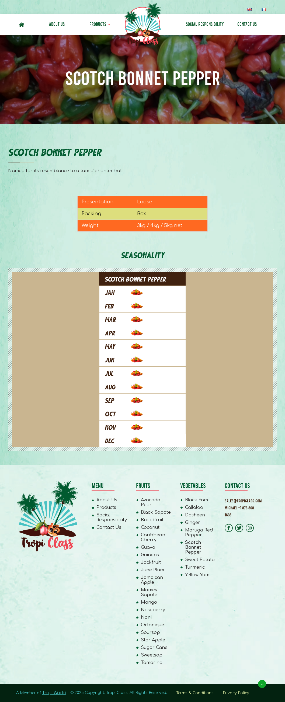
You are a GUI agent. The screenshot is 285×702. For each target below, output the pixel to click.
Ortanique (152, 625)
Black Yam (196, 500)
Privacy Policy (236, 693)
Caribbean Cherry (153, 537)
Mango (149, 602)
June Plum (152, 570)
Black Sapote (156, 512)
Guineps (150, 554)
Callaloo (194, 507)
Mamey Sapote (149, 592)
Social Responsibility (205, 24)
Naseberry (153, 609)
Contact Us (247, 24)
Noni (146, 617)
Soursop (150, 632)
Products (97, 24)
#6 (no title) (21, 24)
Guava (148, 547)
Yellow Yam (197, 574)
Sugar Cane (154, 647)
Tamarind (151, 662)
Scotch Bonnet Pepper (193, 547)
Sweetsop (151, 655)
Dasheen (195, 515)
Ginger (192, 522)
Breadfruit (152, 519)
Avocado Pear (150, 502)
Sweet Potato (200, 559)
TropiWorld (54, 692)
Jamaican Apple (152, 580)
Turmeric (195, 567)
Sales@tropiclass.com (243, 501)
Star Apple (153, 640)
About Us (57, 24)
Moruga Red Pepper (199, 532)
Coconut (150, 527)
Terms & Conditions (195, 693)
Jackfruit (151, 562)
